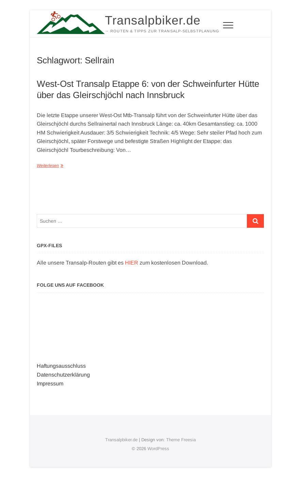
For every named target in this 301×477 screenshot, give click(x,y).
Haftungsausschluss (61, 366)
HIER (131, 263)
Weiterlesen (48, 165)
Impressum (50, 383)
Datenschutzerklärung (63, 375)
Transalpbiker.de (153, 20)
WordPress (158, 448)
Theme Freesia (181, 439)
